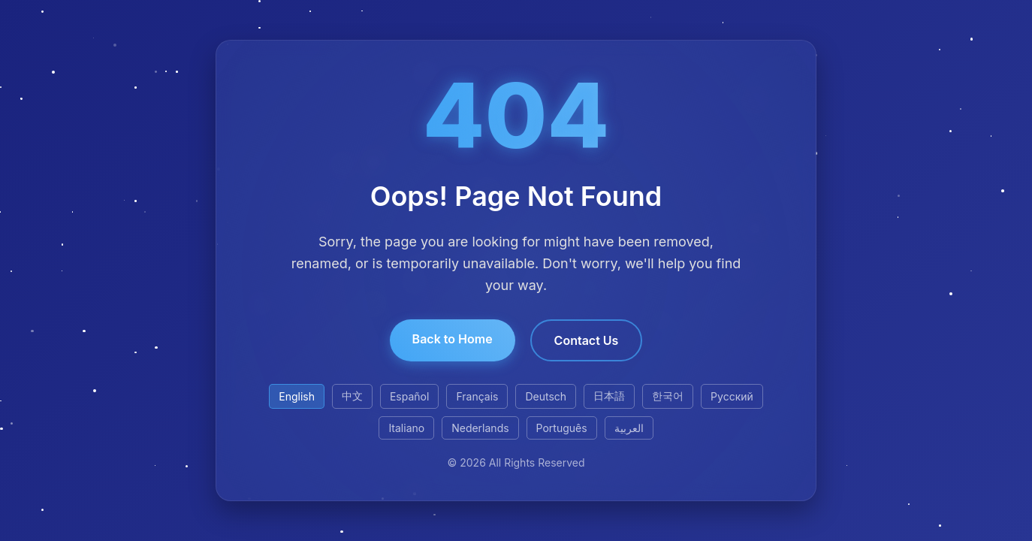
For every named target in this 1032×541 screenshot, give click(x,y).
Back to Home (452, 338)
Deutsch (545, 396)
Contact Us (586, 340)
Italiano (406, 428)
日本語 (609, 395)
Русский (732, 396)
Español (409, 396)
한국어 (667, 395)
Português (561, 428)
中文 (352, 395)
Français (477, 396)
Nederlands (479, 428)
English (297, 396)
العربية (629, 428)
